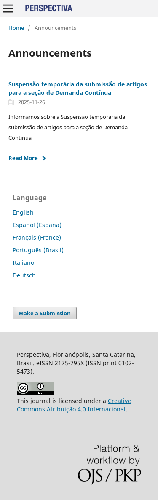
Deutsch (24, 275)
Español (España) (37, 225)
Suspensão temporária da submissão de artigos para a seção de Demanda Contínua (77, 88)
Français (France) (37, 237)
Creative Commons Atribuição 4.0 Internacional (74, 405)
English (23, 212)
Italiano (23, 263)
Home (16, 27)
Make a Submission (45, 313)
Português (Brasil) (38, 250)
